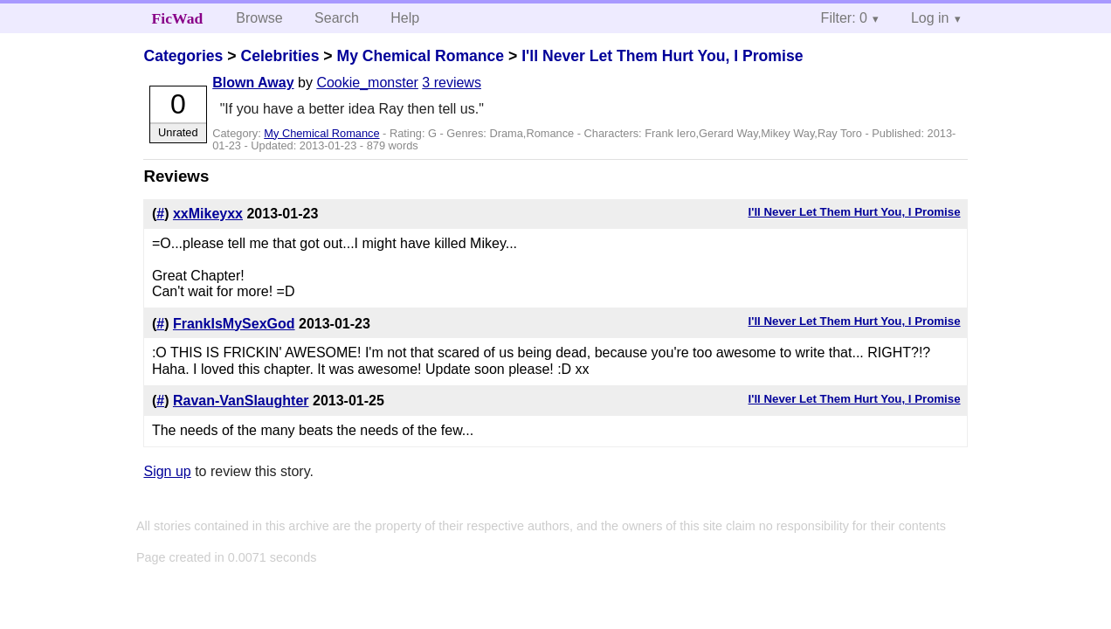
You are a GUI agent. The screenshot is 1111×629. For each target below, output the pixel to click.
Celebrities (279, 56)
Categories (183, 56)
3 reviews (451, 82)
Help (404, 17)
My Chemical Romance (420, 56)
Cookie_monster (367, 82)
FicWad (178, 18)
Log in (930, 17)
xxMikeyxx (208, 213)
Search (336, 17)
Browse (259, 17)
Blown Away (252, 82)
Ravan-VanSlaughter (241, 400)
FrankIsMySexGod (234, 323)
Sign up (166, 471)
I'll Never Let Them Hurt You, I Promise (662, 56)
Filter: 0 (844, 17)
